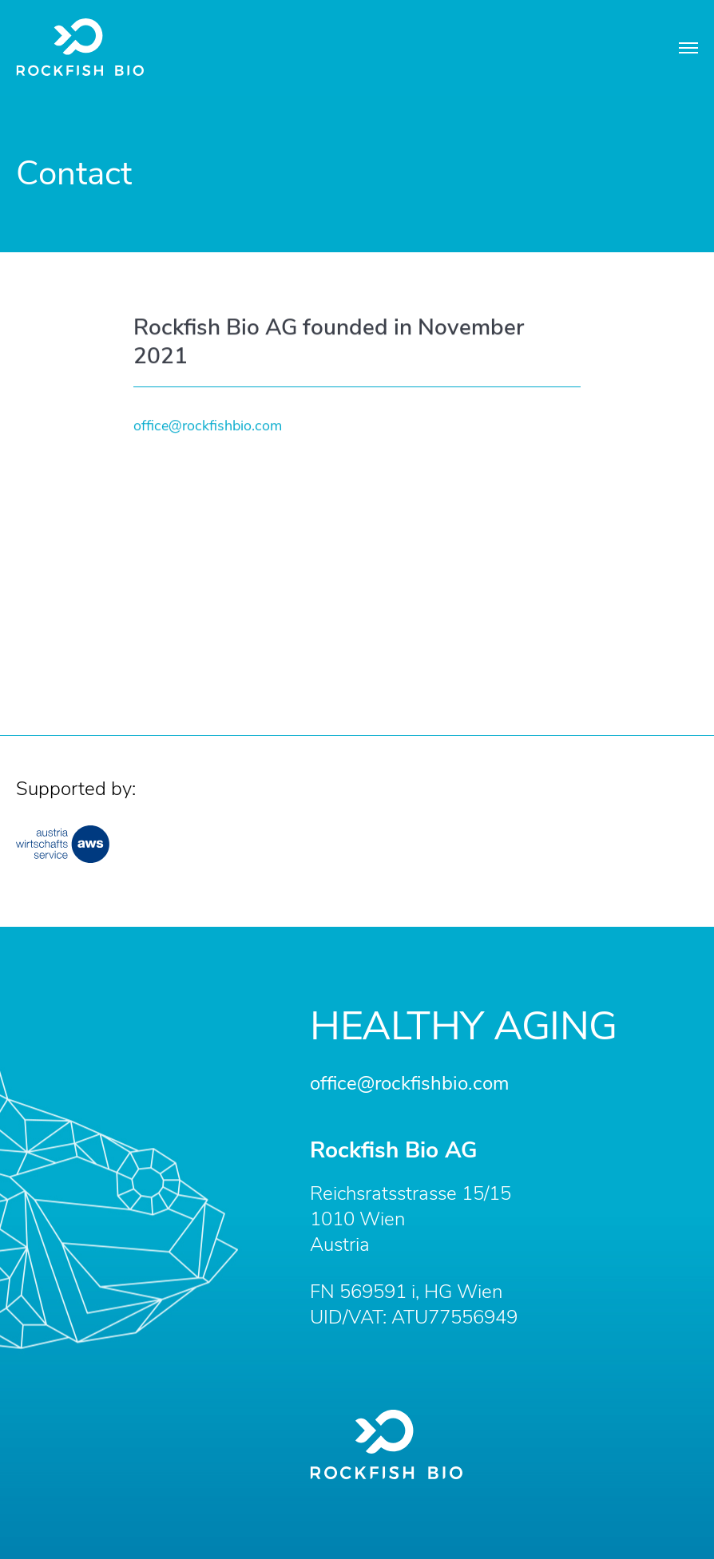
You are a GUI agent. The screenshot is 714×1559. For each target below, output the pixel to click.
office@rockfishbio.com (207, 427)
